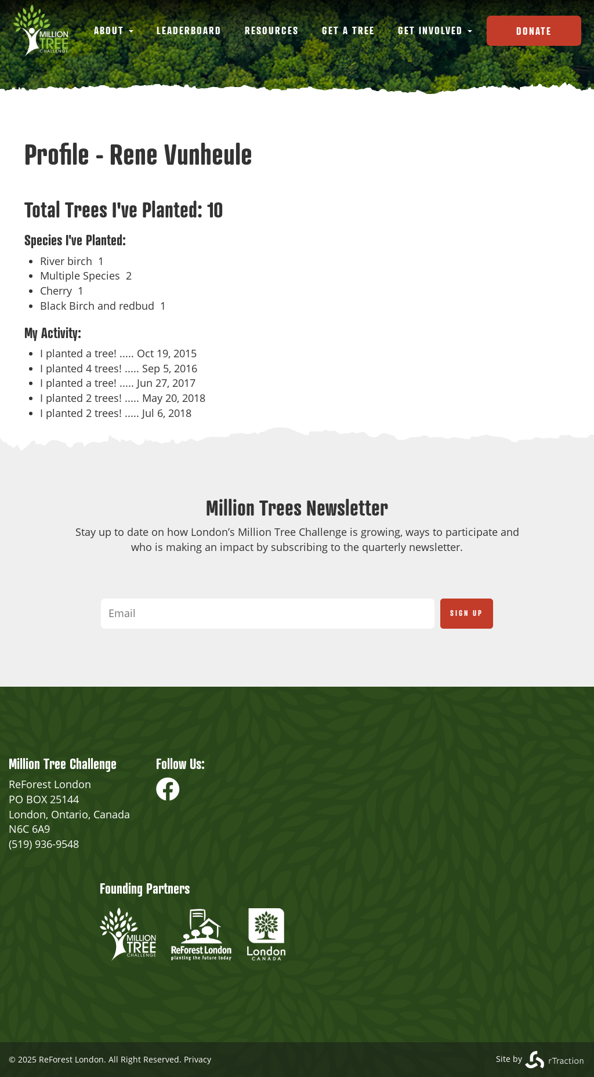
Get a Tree (348, 30)
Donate (534, 30)
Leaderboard (189, 30)
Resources (272, 30)
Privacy (197, 1059)
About (113, 30)
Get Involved (435, 30)
